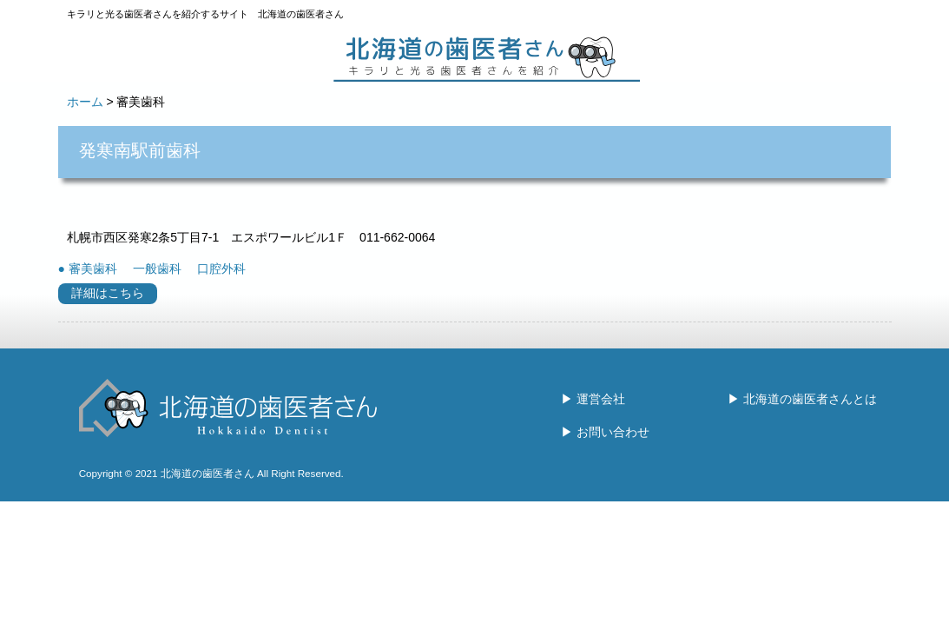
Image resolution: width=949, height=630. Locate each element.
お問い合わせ (613, 432)
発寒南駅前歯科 (140, 150)
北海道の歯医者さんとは (810, 399)
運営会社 (601, 399)
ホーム (85, 102)
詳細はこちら (107, 293)
